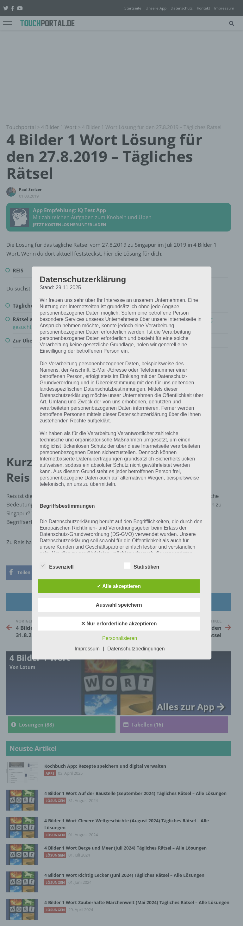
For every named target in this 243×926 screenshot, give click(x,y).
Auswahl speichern (119, 605)
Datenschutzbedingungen (136, 648)
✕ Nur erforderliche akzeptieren (119, 623)
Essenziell (56, 566)
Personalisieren (119, 638)
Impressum (87, 648)
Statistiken (141, 566)
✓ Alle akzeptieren (119, 586)
